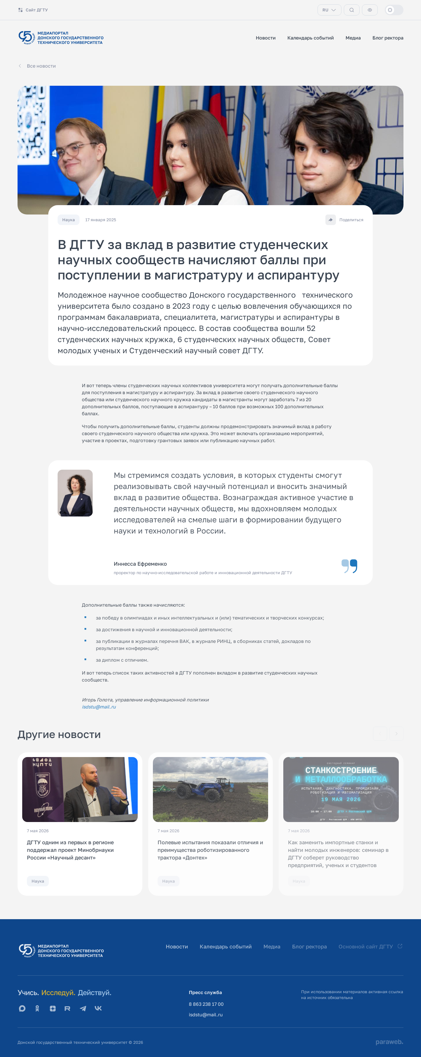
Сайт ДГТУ (33, 10)
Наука (38, 880)
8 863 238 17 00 (206, 1004)
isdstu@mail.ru (206, 1014)
